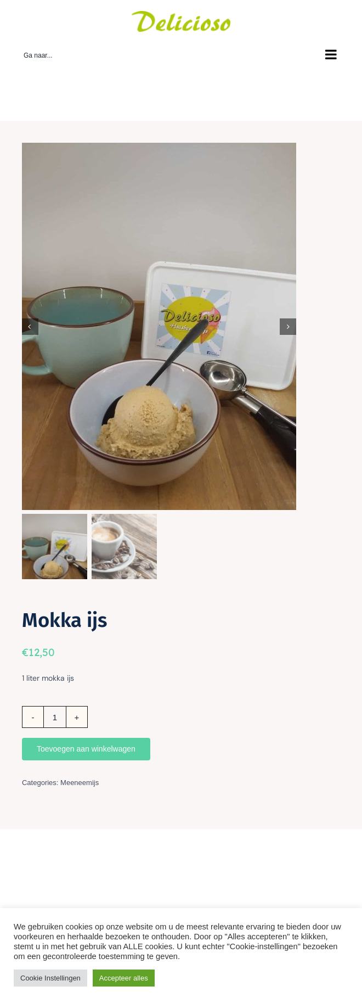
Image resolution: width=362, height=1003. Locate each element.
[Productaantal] (55, 717)
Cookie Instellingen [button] (50, 978)
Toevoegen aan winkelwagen (86, 748)
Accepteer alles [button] (123, 978)
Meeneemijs (79, 782)
